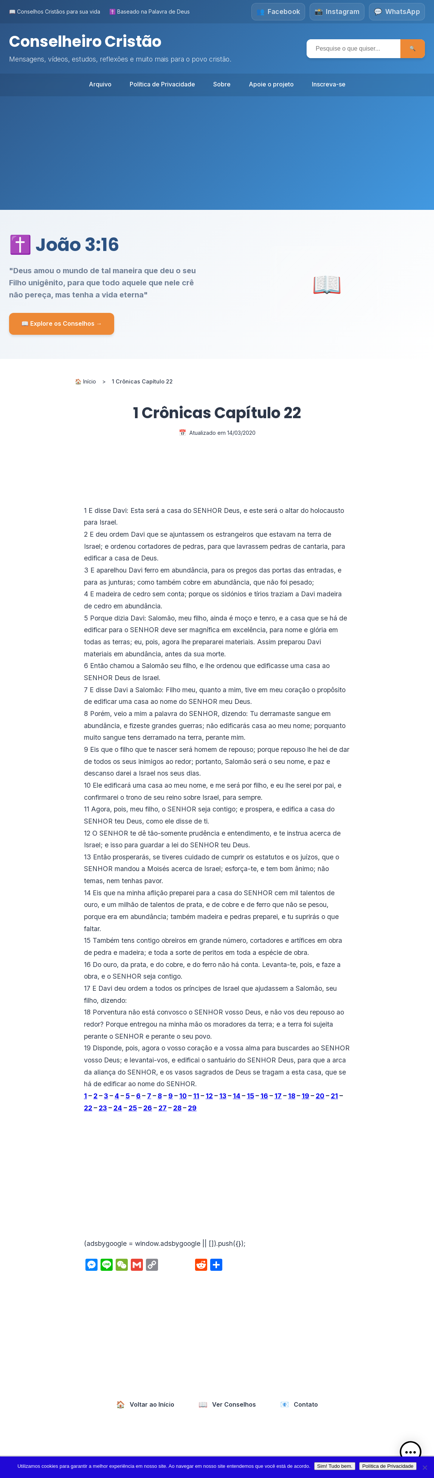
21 (334, 1095)
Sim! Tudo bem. (334, 1466)
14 (236, 1095)
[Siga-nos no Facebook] (278, 11)
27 (162, 1108)
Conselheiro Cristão (85, 41)
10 (183, 1095)
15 (250, 1095)
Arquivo (100, 84)
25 (133, 1108)
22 (88, 1108)
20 (320, 1095)
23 (103, 1108)
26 (147, 1108)
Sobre (222, 84)
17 (278, 1095)
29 (192, 1108)
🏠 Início (85, 381)
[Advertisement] (217, 153)
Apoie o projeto (271, 84)
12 (209, 1095)
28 (177, 1108)
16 (264, 1095)
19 (305, 1095)
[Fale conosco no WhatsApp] (397, 11)
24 (117, 1108)
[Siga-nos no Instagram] (337, 11)
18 (291, 1095)
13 (222, 1095)
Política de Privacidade (162, 84)
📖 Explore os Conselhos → (61, 323)
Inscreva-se (329, 84)
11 (196, 1095)
